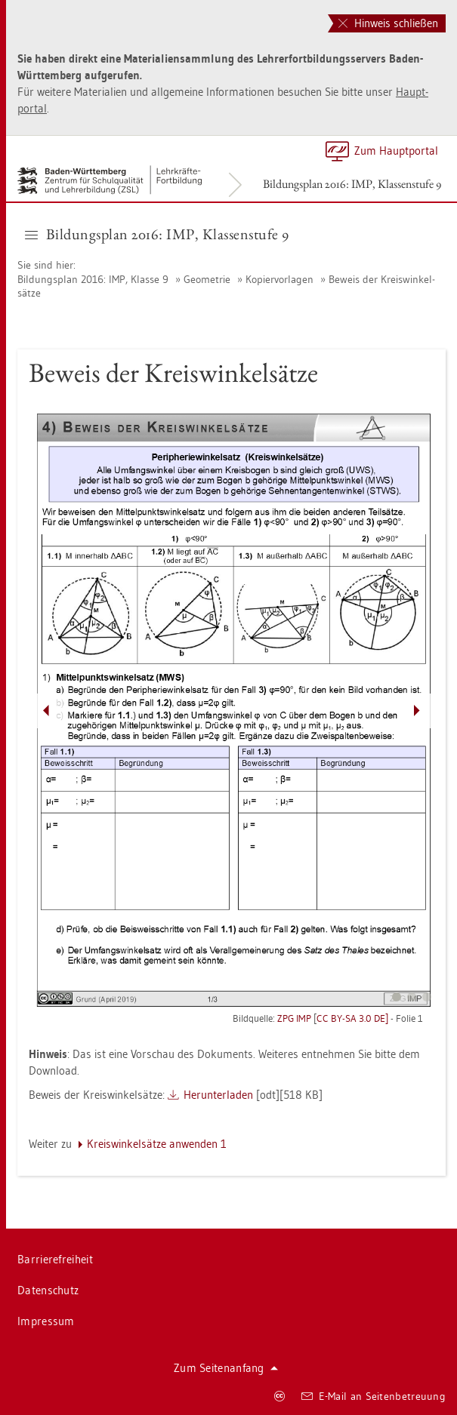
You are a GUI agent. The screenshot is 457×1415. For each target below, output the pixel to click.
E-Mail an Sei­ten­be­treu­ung (373, 1396)
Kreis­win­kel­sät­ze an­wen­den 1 (157, 1144)
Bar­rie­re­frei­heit (55, 1259)
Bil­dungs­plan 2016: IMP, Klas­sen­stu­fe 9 (352, 183)
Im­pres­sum (46, 1321)
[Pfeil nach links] (46, 711)
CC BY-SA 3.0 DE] (352, 1018)
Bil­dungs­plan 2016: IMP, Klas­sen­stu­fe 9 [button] (157, 234)
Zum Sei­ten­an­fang (226, 1368)
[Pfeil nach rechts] (417, 711)
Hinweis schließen (388, 23)
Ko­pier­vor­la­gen (279, 279)
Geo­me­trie (207, 279)
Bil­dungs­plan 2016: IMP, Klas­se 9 (94, 279)
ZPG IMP (294, 1018)
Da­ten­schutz (48, 1290)
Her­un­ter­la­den (218, 1094)
